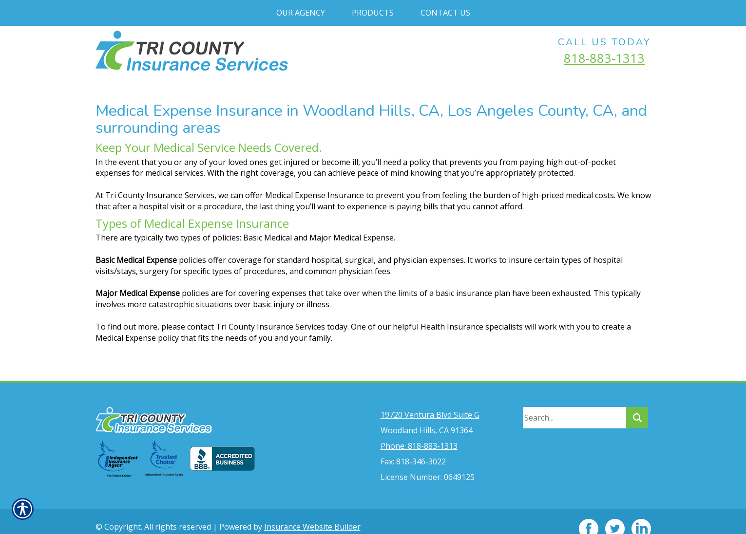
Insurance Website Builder (312, 512)
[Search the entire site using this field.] (574, 403)
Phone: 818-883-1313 (419, 431)
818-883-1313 (604, 58)
